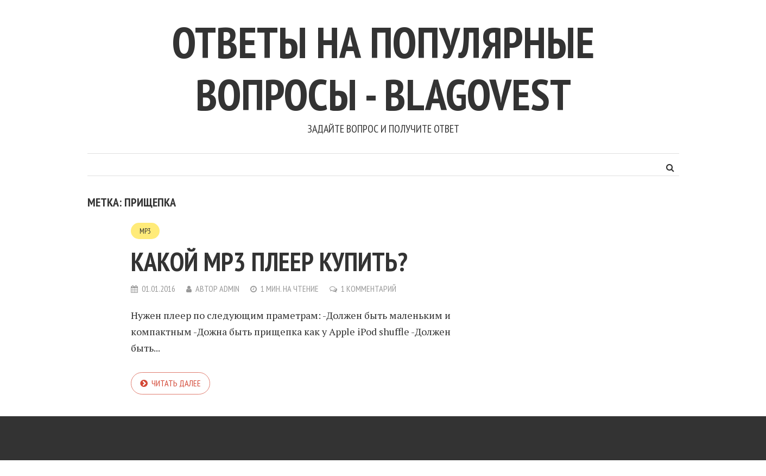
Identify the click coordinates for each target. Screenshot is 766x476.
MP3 (145, 231)
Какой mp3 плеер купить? (269, 261)
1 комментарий (368, 288)
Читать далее (176, 383)
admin (229, 288)
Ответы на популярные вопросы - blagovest (383, 68)
